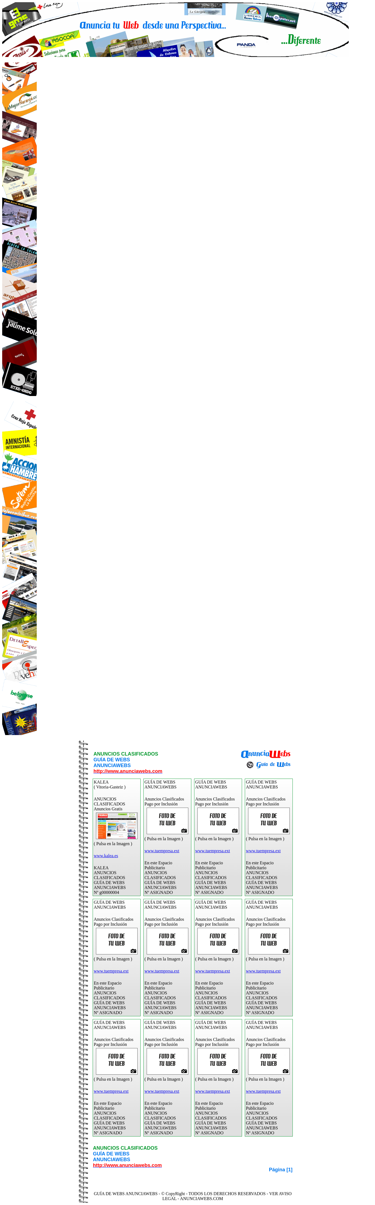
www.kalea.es (106, 855)
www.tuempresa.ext (161, 850)
